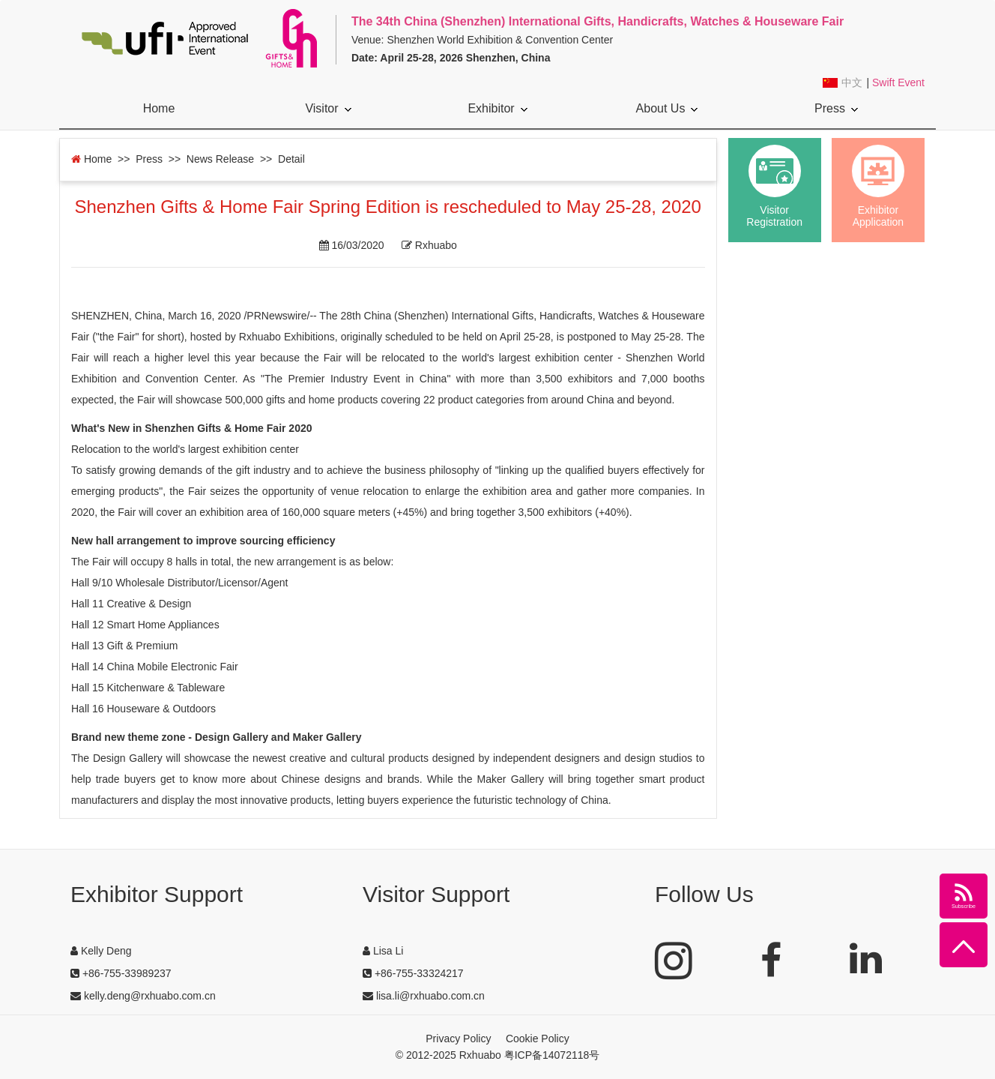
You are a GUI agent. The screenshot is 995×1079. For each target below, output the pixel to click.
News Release (220, 159)
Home (159, 108)
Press (836, 108)
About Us (667, 108)
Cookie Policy (537, 1039)
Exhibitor (497, 108)
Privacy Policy (458, 1039)
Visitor (328, 108)
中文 (851, 82)
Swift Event (898, 82)
